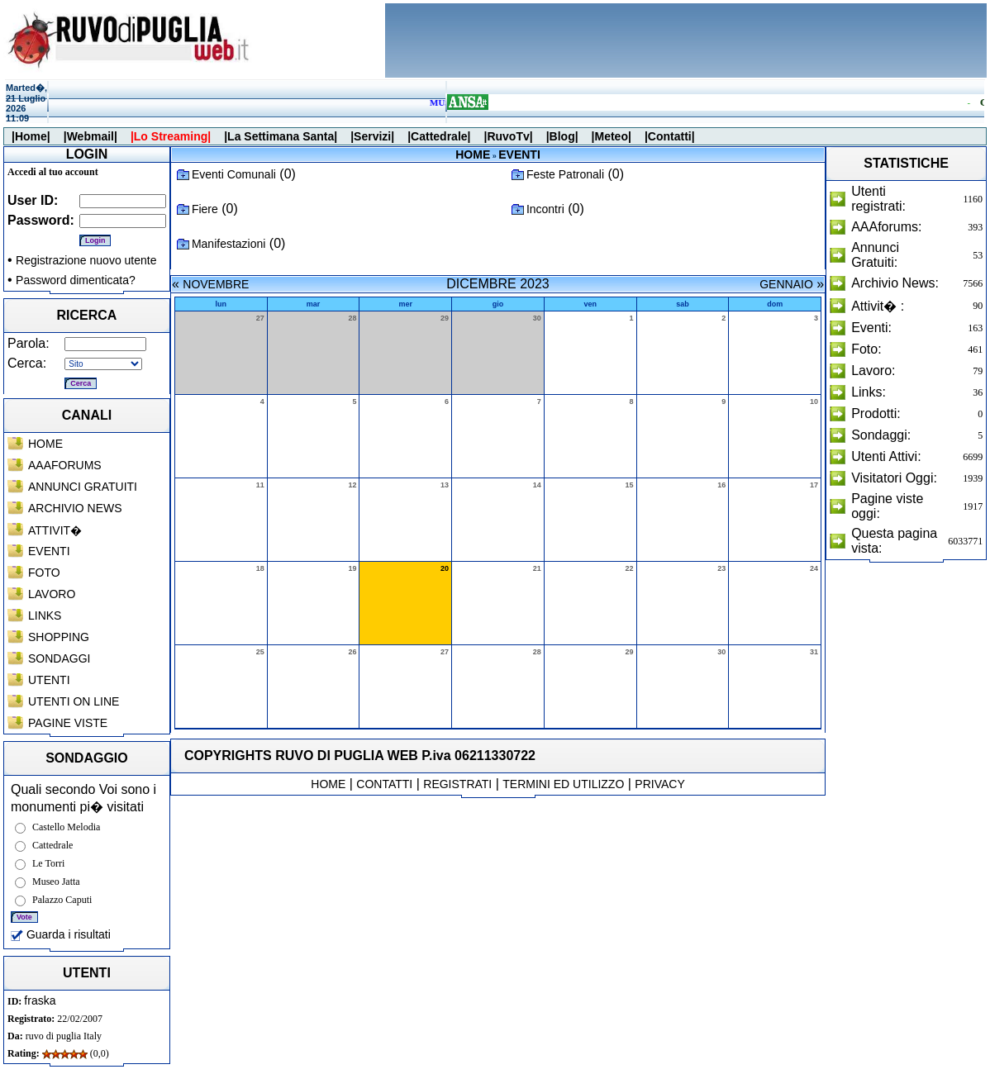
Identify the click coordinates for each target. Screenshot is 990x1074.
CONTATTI (384, 784)
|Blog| (562, 136)
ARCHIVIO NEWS (75, 508)
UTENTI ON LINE (73, 701)
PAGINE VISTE (67, 722)
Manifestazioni (229, 243)
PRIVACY (659, 784)
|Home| (31, 136)
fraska (39, 1000)
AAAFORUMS (65, 465)
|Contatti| (670, 136)
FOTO (44, 572)
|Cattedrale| (438, 136)
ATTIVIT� (55, 530)
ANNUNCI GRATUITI (82, 486)
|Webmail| (90, 136)
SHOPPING (58, 637)
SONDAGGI (59, 658)
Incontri (545, 209)
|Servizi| (372, 136)
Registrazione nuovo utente (86, 260)
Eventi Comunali (234, 174)
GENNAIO (786, 284)
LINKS (44, 615)
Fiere (205, 209)
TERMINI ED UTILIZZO (563, 784)
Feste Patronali (565, 174)
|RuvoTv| (507, 136)
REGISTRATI (457, 784)
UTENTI (49, 680)
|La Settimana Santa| (280, 136)
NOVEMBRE (216, 284)
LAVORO (51, 594)
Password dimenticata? (76, 280)
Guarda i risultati (61, 934)
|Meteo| (611, 136)
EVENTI (49, 551)
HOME (45, 443)
